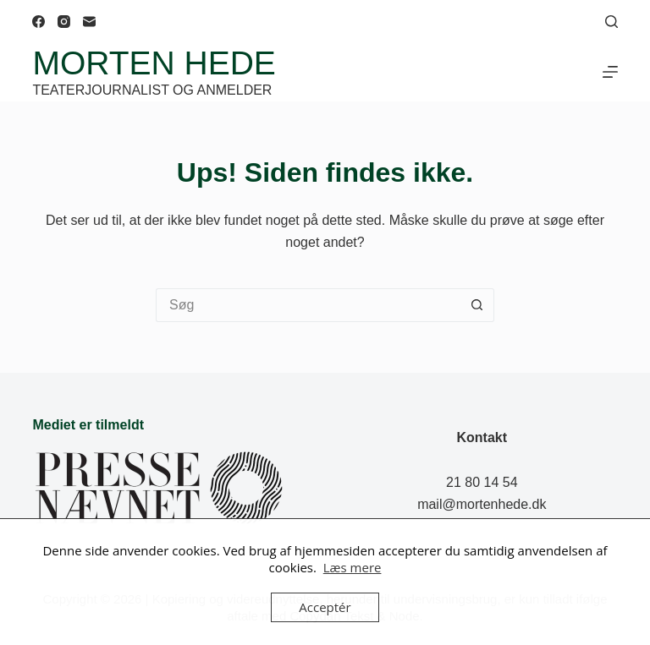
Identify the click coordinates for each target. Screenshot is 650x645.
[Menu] (610, 71)
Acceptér (324, 607)
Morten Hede (153, 63)
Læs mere (352, 567)
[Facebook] (38, 21)
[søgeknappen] (477, 305)
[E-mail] (89, 21)
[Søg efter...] (308, 305)
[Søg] (611, 21)
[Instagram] (64, 21)
